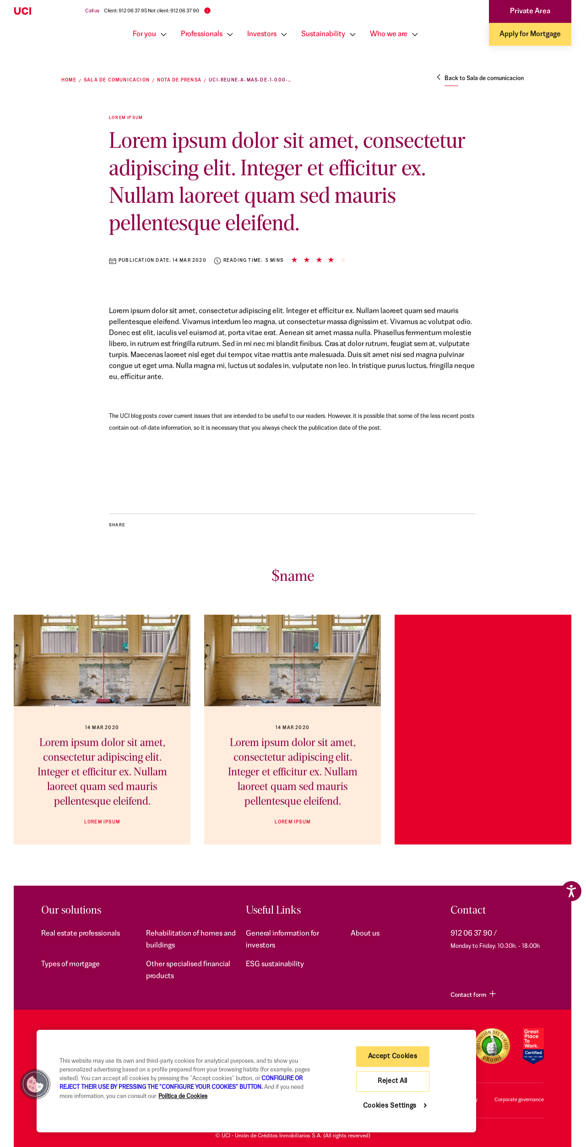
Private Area (530, 11)
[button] (35, 1084)
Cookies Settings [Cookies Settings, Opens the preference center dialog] (390, 1106)
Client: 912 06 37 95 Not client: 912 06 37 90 (151, 11)
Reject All (392, 1081)
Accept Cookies (393, 1056)
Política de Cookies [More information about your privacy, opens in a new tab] (182, 1096)
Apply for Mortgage (530, 34)
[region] (256, 1081)
